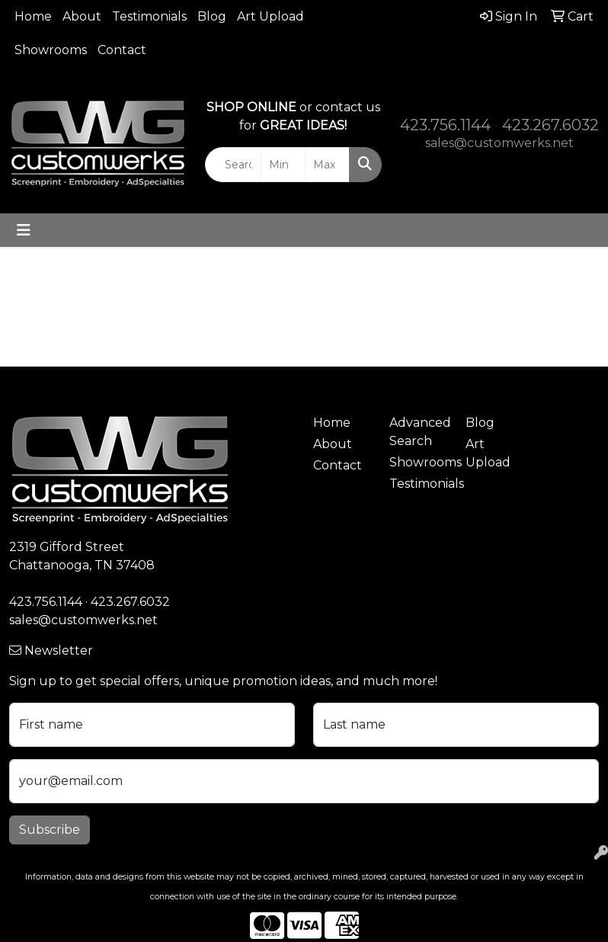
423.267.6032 (550, 125)
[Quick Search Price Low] (283, 164)
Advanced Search (418, 431)
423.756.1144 (445, 125)
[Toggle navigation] (24, 230)
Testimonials (149, 16)
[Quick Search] (233, 164)
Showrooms (50, 50)
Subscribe (49, 829)
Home (33, 16)
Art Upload (270, 16)
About (81, 16)
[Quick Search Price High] (327, 164)
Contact (122, 50)
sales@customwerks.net (499, 143)
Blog (211, 16)
